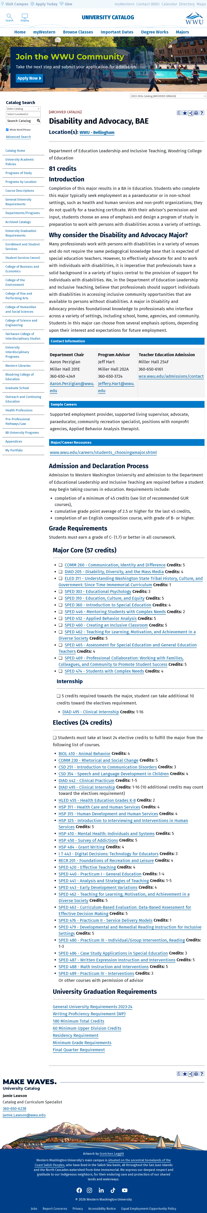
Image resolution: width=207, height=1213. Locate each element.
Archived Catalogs (18, 222)
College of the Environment (15, 282)
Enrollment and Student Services (22, 247)
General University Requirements (18, 202)
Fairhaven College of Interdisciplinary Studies (22, 336)
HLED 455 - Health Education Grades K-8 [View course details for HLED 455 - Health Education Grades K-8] (97, 800)
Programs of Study (18, 173)
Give (65, 4)
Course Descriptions (19, 191)
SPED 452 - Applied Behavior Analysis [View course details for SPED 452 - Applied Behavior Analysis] (101, 618)
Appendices (13, 441)
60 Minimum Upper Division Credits (87, 1028)
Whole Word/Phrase (20, 129)
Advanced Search (18, 137)
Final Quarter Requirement (79, 1049)
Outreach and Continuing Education (23, 399)
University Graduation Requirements (20, 233)
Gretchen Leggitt (112, 1153)
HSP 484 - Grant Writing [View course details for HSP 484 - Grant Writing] (82, 847)
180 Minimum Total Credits (78, 1021)
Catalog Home (15, 151)
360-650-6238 (14, 1108)
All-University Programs (22, 432)
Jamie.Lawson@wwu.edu (24, 1115)
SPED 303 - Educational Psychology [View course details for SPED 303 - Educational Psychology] (98, 591)
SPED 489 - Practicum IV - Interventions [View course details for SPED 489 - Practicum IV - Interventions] (96, 973)
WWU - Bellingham (97, 132)
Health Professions (19, 410)
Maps (201, 4)
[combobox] (168, 96)
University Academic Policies (19, 162)
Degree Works (154, 32)
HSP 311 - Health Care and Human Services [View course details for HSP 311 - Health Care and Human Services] (99, 807)
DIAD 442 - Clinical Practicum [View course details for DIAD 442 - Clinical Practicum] (86, 780)
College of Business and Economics (22, 269)
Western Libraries (18, 366)
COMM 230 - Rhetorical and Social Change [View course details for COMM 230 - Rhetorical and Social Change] (98, 760)
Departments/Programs (22, 213)
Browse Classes (78, 32)
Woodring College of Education (19, 377)
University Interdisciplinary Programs (17, 352)
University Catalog (108, 17)
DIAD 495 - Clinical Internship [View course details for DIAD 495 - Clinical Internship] (90, 711)
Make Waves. (30, 1082)
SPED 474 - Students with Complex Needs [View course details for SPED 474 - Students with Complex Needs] (104, 671)
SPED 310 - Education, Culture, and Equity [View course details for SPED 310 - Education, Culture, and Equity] (105, 598)
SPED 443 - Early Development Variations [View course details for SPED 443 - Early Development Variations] (98, 887)
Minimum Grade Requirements (82, 1042)
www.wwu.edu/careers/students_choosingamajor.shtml (103, 452)
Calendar (169, 4)
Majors (182, 32)
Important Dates (117, 32)
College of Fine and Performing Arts (18, 296)
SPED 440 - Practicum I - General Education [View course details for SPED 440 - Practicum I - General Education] (100, 873)
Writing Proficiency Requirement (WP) (89, 1013)
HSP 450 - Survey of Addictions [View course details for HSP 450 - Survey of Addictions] (88, 840)
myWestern (124, 4)
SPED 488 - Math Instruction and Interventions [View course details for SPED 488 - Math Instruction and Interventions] (104, 966)
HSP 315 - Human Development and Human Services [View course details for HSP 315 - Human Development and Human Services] (108, 813)
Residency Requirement (75, 1035)
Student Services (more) (22, 258)
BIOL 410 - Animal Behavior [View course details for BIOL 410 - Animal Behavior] (84, 753)
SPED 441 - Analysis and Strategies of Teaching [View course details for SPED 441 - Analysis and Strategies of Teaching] (104, 880)
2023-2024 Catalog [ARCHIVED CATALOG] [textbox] (153, 96)
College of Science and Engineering (21, 323)
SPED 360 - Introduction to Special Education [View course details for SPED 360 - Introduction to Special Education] (108, 605)
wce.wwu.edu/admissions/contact (171, 376)
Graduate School (17, 388)
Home (20, 32)
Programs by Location (20, 182)
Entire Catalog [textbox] (15, 108)
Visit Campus (14, 4)
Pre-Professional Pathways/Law (17, 421)
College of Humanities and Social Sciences (20, 309)
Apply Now (28, 78)
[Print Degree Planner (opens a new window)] (179, 113)
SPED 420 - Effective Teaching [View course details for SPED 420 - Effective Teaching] (87, 867)
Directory (187, 4)
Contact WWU (148, 4)
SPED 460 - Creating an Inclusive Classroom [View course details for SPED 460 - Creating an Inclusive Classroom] (106, 625)
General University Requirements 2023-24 (92, 1006)
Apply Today (43, 4)
